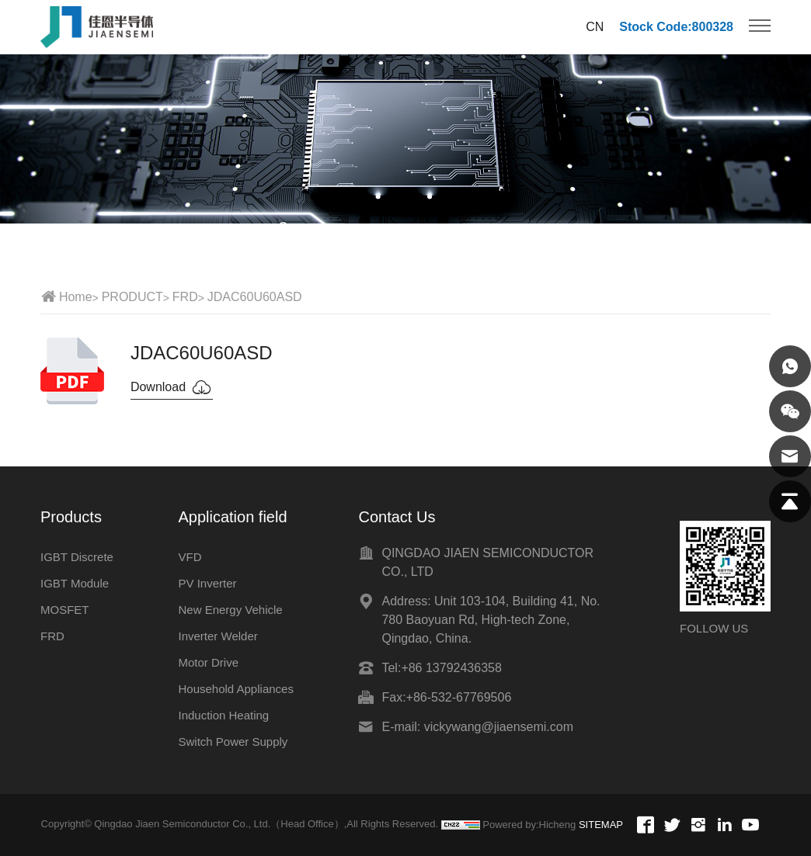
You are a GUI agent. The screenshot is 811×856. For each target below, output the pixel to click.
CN (595, 26)
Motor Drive (208, 662)
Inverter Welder (217, 636)
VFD (189, 556)
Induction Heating (223, 715)
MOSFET (64, 609)
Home (75, 296)
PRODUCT (132, 296)
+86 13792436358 (451, 667)
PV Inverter (207, 583)
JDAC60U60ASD (254, 296)
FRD (185, 296)
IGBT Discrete (76, 556)
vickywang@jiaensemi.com (498, 726)
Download (172, 387)
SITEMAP (601, 824)
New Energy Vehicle (230, 609)
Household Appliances (235, 688)
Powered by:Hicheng (529, 824)
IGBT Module (74, 583)
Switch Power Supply (232, 741)
